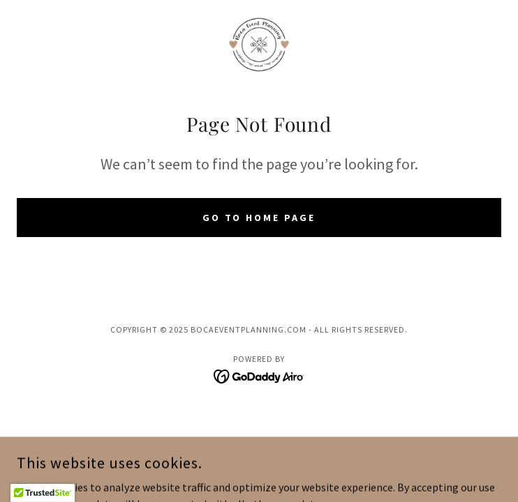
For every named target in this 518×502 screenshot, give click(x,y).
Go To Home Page (259, 217)
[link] (259, 45)
